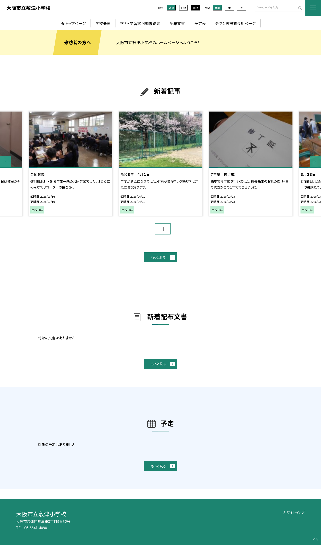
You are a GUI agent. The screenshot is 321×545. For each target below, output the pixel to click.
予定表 (200, 23)
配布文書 (177, 23)
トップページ (75, 23)
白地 (183, 8)
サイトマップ (295, 512)
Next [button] (315, 161)
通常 (171, 8)
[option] (70, 163)
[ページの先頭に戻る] (315, 539)
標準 (217, 8)
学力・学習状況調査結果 (140, 23)
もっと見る (158, 257)
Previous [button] (5, 161)
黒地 (195, 8)
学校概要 (103, 23)
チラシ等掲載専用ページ (235, 23)
